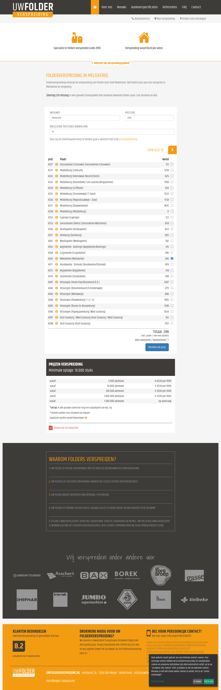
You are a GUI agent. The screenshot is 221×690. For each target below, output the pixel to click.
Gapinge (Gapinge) (69, 217)
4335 (50, 193)
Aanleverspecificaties (144, 7)
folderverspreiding (174, 645)
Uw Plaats (55, 112)
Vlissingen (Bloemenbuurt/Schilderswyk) (81, 288)
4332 (50, 176)
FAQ (184, 7)
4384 (50, 299)
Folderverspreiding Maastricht (173, 648)
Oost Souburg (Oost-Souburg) (75, 323)
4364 (50, 252)
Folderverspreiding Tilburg (159, 642)
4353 (50, 223)
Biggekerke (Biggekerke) (73, 270)
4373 (50, 270)
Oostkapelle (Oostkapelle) (73, 229)
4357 (50, 235)
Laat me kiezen (157, 681)
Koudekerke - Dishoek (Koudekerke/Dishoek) (83, 264)
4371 (50, 264)
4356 (50, 229)
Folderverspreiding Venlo (184, 642)
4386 (50, 311)
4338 (50, 211)
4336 (50, 199)
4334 (50, 187)
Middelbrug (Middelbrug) (73, 211)
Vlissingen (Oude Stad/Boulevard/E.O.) (80, 282)
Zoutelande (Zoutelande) (73, 276)
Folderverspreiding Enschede (164, 652)
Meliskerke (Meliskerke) (72, 258)
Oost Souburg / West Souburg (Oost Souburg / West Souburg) (91, 317)
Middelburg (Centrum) (71, 170)
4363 (50, 246)
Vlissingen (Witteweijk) (72, 294)
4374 (50, 276)
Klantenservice (141, 18)
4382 (50, 288)
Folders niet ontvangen (193, 18)
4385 (50, 305)
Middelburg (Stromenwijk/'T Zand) (78, 193)
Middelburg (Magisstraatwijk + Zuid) (78, 199)
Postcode (130, 112)
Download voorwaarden (66, 427)
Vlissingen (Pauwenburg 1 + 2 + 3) (77, 299)
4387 (50, 317)
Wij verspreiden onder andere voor (110, 557)
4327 (50, 164)
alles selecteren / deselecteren (150, 339)
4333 (50, 182)
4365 (50, 258)
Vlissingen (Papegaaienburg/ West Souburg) (83, 311)
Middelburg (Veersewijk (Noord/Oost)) (80, 176)
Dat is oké (209, 681)
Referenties (170, 7)
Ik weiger (197, 681)
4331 (50, 170)
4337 (50, 205)
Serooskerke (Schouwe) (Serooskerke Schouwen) (85, 164)
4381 (50, 282)
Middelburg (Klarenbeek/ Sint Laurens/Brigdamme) (86, 182)
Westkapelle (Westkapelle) (73, 240)
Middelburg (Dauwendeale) (74, 205)
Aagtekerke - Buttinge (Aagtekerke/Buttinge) (83, 246)
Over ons (106, 7)
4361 (50, 240)
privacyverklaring (128, 139)
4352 (50, 217)
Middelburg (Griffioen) (71, 187)
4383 (50, 294)
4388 (50, 323)
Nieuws (121, 7)
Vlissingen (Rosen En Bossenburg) (77, 305)
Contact (196, 7)
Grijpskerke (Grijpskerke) (73, 252)
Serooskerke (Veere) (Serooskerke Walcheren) (83, 223)
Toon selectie (162, 150)
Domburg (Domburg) (71, 235)
